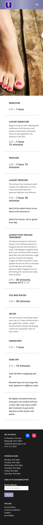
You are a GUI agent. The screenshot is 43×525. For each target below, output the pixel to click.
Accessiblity (9, 515)
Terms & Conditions (12, 510)
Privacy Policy (9, 507)
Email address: (16, 487)
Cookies (7, 512)
